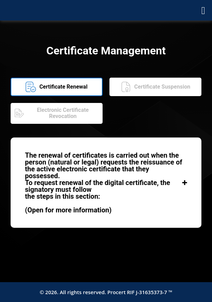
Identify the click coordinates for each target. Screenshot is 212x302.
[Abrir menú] (203, 10)
